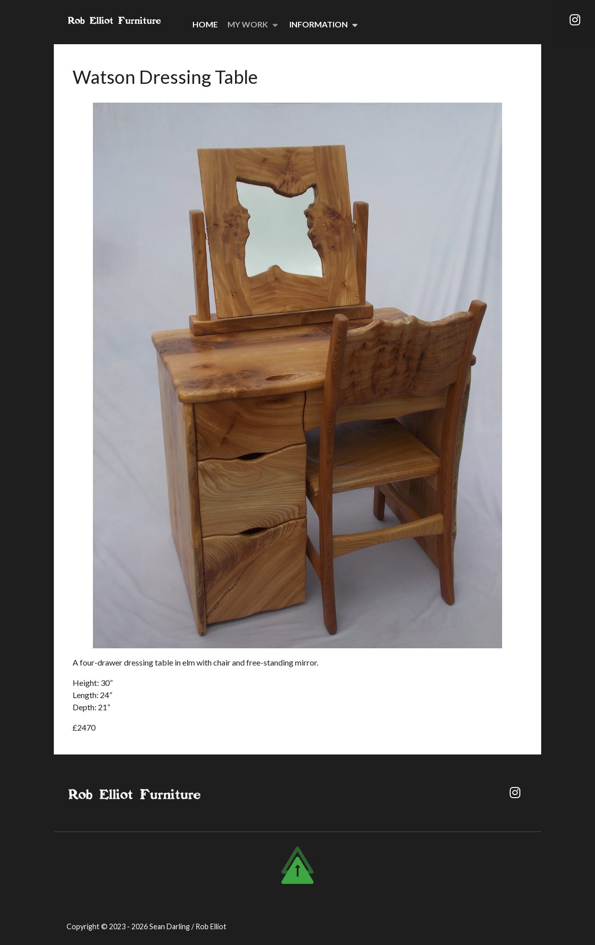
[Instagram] (574, 22)
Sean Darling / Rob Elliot (187, 926)
